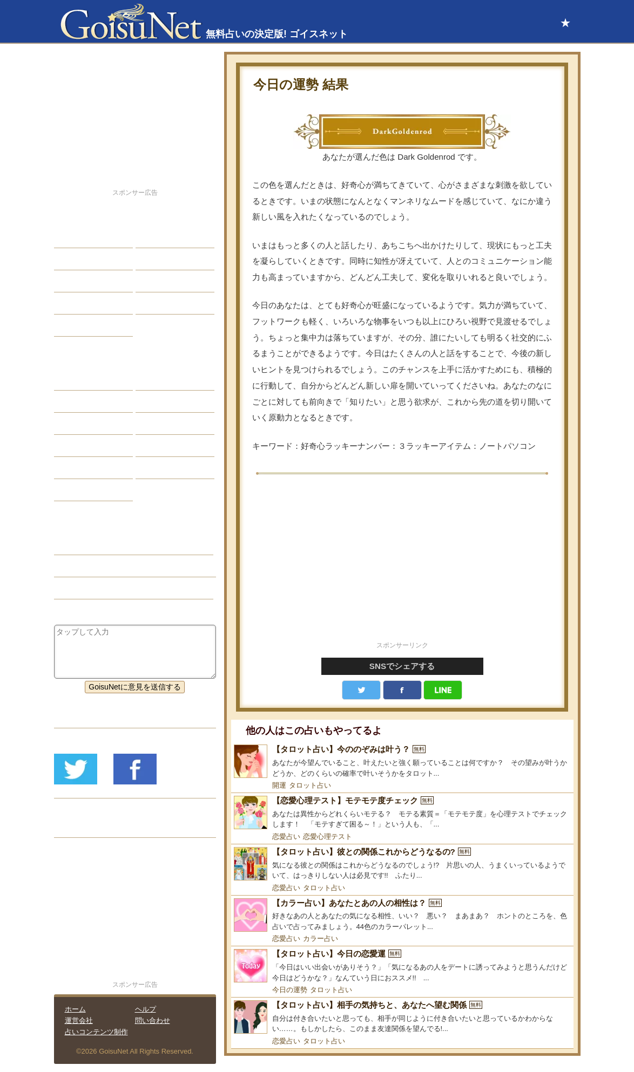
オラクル (77, 445)
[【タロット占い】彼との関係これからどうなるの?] (402, 864)
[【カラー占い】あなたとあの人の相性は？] (402, 915)
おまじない (81, 490)
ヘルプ (145, 1009)
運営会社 (79, 1020)
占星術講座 (81, 325)
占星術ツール (166, 379)
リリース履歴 (84, 826)
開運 (279, 785)
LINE (443, 690)
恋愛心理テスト (327, 836)
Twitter (361, 690)
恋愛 (69, 237)
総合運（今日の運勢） (100, 566)
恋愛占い (286, 836)
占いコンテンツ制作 (96, 1032)
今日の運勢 (289, 990)
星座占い (77, 379)
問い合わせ (152, 1020)
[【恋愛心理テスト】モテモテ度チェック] (402, 812)
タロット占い (310, 785)
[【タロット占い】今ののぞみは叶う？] (402, 761)
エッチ (73, 281)
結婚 (151, 237)
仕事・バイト (166, 281)
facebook (402, 690)
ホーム (75, 1009)
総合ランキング (170, 303)
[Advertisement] (402, 563)
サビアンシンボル (92, 401)
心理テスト (162, 467)
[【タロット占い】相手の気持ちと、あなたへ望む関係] (402, 1017)
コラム (155, 445)
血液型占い (162, 423)
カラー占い (320, 938)
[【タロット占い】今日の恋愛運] (402, 966)
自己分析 (77, 259)
